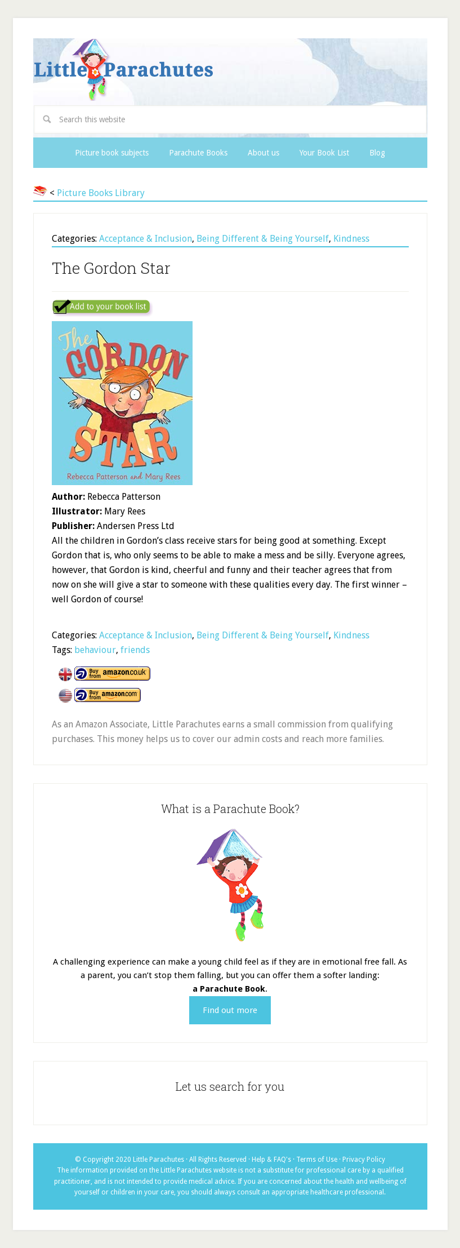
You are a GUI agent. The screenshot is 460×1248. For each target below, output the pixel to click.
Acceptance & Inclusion (145, 238)
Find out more (230, 1010)
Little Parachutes (230, 70)
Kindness (351, 238)
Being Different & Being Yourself (262, 238)
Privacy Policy (363, 1159)
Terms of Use (316, 1159)
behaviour (95, 650)
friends (135, 650)
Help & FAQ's (271, 1159)
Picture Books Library (101, 193)
